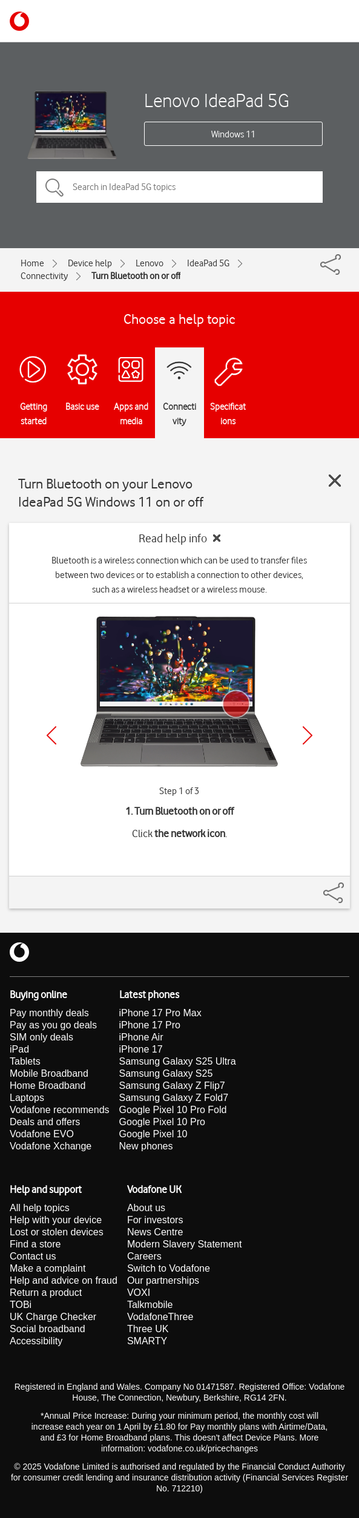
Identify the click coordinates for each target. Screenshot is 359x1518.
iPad (19, 1049)
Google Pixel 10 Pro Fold (173, 1110)
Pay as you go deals (53, 1025)
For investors (155, 1220)
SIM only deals (41, 1037)
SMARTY (147, 1341)
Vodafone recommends (60, 1110)
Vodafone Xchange (50, 1146)
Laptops (27, 1097)
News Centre (155, 1232)
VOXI (138, 1292)
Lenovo (149, 263)
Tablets (25, 1061)
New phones (146, 1146)
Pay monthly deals (49, 1013)
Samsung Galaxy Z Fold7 (174, 1097)
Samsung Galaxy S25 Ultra (177, 1061)
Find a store (35, 1244)
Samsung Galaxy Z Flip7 (172, 1085)
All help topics (40, 1208)
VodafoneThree (160, 1317)
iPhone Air (141, 1037)
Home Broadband (47, 1085)
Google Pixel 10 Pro (162, 1122)
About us (146, 1208)
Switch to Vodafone (168, 1268)
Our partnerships (163, 1280)
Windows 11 (233, 134)
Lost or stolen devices (57, 1232)
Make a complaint (47, 1268)
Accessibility (36, 1341)
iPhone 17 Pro (149, 1025)
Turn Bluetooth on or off (135, 276)
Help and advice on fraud (63, 1280)
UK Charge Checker (53, 1317)
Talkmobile (150, 1305)
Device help (90, 263)
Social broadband (47, 1329)
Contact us (33, 1256)
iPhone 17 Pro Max (160, 1013)
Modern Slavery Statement (184, 1244)
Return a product (46, 1292)
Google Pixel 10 (153, 1134)
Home (32, 263)
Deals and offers (45, 1122)
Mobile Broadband (49, 1073)
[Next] (307, 735)
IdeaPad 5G (208, 263)
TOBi (20, 1305)
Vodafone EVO (42, 1134)
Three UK (147, 1329)
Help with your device (56, 1220)
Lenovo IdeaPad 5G (216, 100)
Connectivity (44, 276)
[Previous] (51, 735)
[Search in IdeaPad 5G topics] (179, 187)
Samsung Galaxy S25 (166, 1073)
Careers (144, 1256)
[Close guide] (335, 481)
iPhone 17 (141, 1049)
